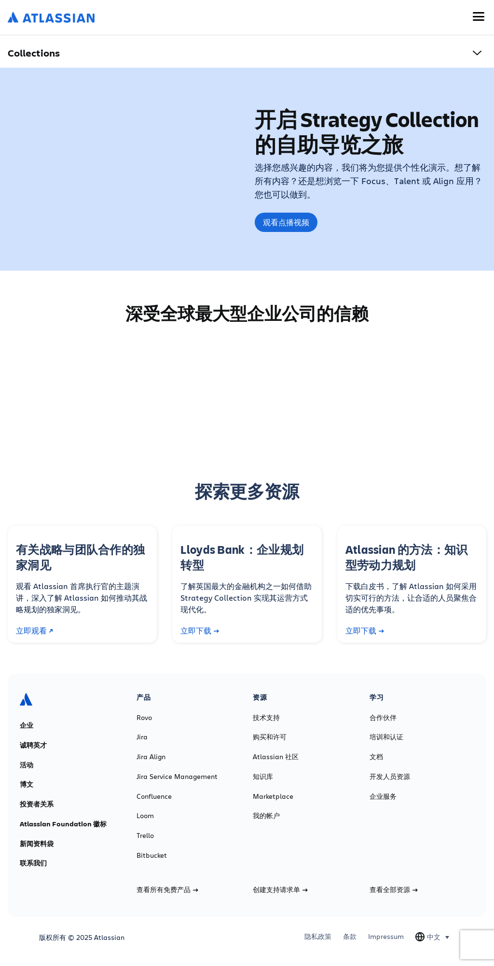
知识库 (263, 776)
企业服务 (383, 796)
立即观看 (34, 630)
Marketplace (273, 796)
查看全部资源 (394, 890)
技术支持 (266, 717)
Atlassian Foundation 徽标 (63, 824)
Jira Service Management (177, 776)
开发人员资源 (390, 776)
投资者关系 (37, 804)
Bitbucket (152, 855)
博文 (26, 784)
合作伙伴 (383, 717)
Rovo (144, 717)
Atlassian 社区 (276, 757)
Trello (145, 835)
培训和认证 (386, 737)
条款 (350, 936)
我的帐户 (266, 816)
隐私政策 (317, 936)
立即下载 (199, 630)
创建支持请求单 (280, 890)
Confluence (154, 796)
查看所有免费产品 (167, 890)
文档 (376, 757)
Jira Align (151, 757)
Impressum (386, 936)
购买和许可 (270, 737)
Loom (145, 816)
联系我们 (33, 863)
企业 (26, 725)
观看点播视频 (286, 222)
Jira (142, 737)
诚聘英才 (33, 745)
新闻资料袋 (37, 844)
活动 (26, 765)
